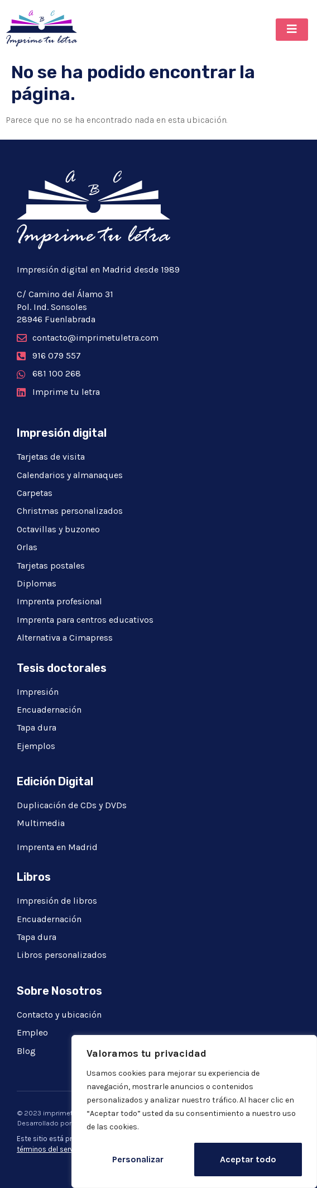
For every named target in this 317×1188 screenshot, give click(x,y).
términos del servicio (51, 1149)
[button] (292, 29)
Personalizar (138, 1159)
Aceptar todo (248, 1159)
